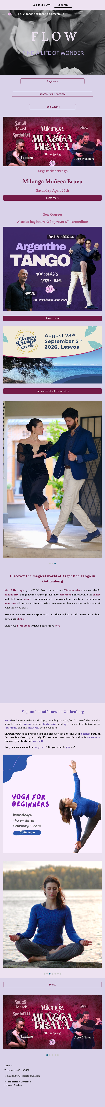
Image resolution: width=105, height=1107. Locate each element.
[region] (52, 5)
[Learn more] (52, 198)
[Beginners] (52, 81)
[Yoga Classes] (52, 106)
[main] (52, 36)
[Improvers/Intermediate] (52, 94)
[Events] (52, 984)
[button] (3, 14)
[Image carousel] (52, 482)
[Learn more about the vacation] (52, 391)
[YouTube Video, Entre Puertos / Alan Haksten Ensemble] (52, 666)
